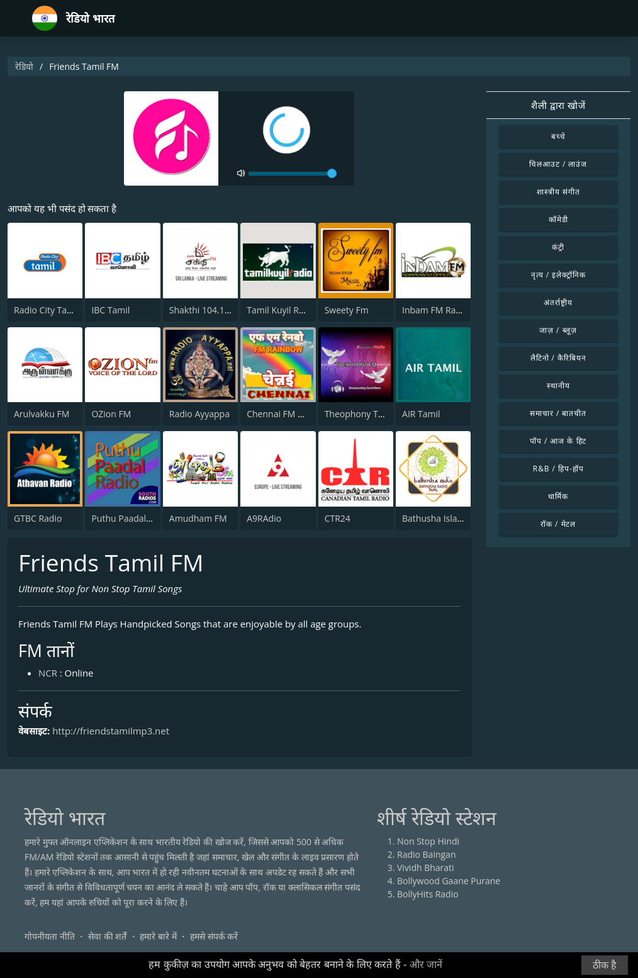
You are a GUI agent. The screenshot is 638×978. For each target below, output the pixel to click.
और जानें (426, 964)
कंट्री (558, 247)
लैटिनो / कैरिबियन (558, 357)
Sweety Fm (347, 310)
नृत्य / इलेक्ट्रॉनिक (558, 274)
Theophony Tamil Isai (368, 414)
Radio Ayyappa (199, 414)
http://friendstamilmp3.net (111, 730)
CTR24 (337, 518)
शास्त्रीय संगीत (558, 191)
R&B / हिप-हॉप (558, 468)
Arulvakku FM (41, 414)
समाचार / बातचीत (558, 413)
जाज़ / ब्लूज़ (558, 330)
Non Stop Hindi (428, 842)
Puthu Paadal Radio (131, 518)
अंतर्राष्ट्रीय (558, 302)
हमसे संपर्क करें (214, 937)
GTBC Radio (38, 518)
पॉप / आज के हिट (558, 441)
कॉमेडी (558, 219)
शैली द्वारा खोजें (558, 105)
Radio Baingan (426, 855)
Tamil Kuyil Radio (281, 310)
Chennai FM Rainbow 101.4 (302, 414)
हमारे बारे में (158, 937)
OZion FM (111, 414)
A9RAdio (264, 518)
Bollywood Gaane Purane (448, 881)
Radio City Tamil (46, 310)
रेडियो (24, 66)
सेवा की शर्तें (107, 937)
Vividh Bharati (425, 868)
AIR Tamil (421, 414)
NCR (47, 673)
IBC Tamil (110, 310)
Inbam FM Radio (435, 310)
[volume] (293, 174)
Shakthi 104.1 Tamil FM (216, 310)
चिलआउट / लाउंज (558, 164)
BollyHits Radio (428, 895)
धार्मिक (558, 496)
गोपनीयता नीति (50, 937)
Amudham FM (198, 518)
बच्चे (558, 136)
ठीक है (605, 965)
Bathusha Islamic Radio (449, 518)
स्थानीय (558, 385)
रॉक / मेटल (558, 524)
